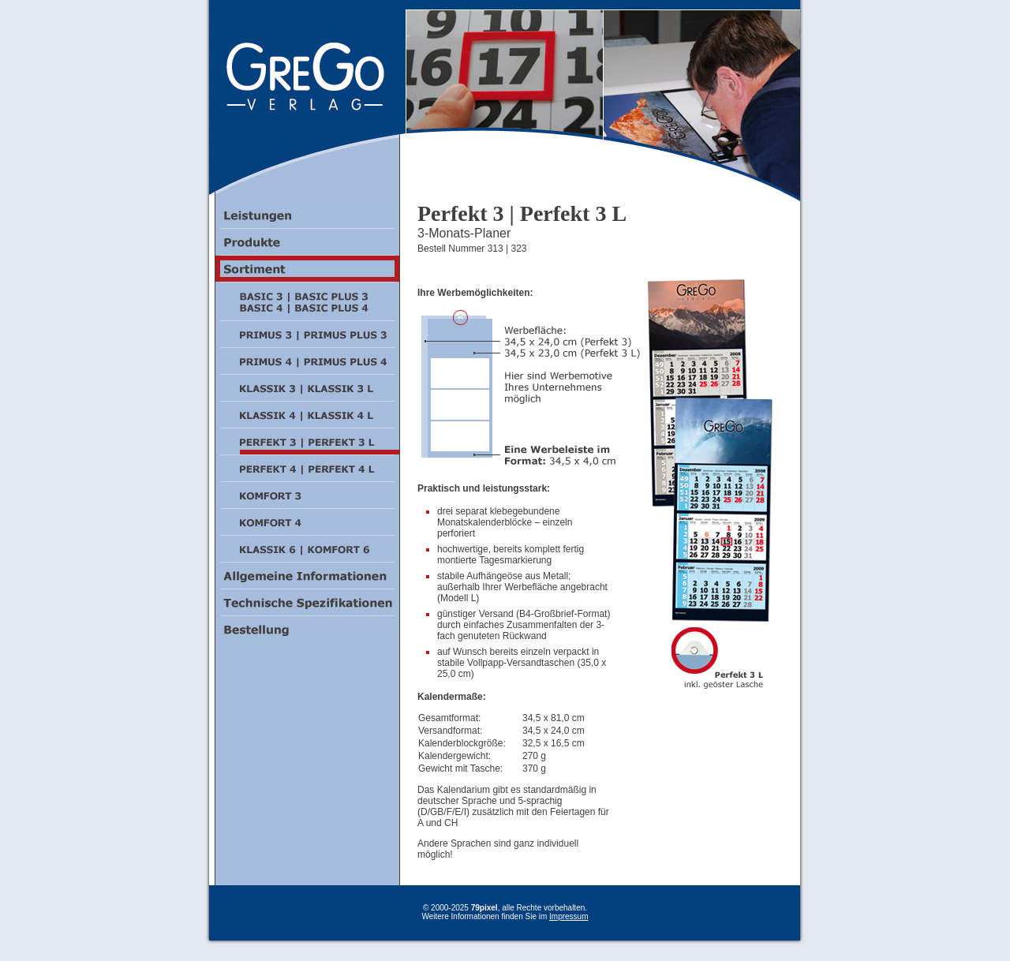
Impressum (568, 916)
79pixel (484, 907)
